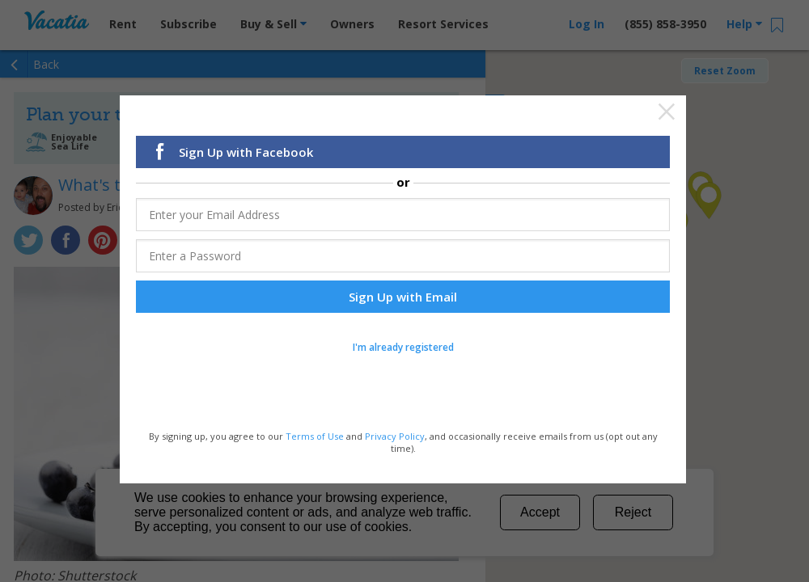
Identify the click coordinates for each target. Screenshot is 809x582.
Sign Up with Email (403, 298)
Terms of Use (315, 438)
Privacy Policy (395, 438)
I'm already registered (403, 349)
